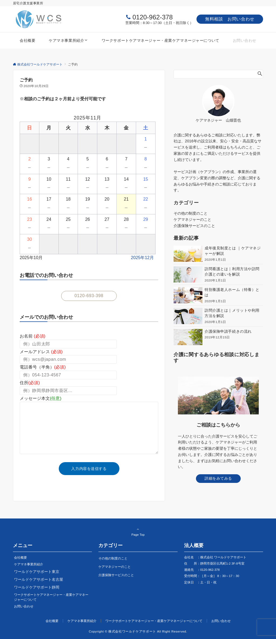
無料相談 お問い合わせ (229, 19)
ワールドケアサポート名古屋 (38, 579)
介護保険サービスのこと (194, 226)
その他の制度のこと (191, 213)
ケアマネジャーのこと (192, 219)
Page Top (138, 531)
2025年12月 (142, 257)
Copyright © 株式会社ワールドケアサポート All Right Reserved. (138, 631)
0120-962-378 (152, 17)
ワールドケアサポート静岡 (36, 587)
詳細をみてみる (218, 478)
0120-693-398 (88, 295)
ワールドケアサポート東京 (36, 571)
